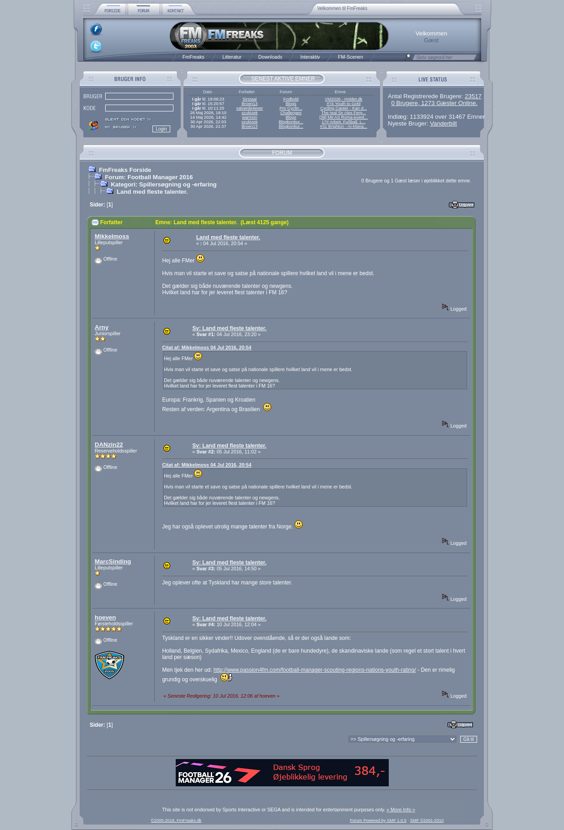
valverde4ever (249, 108)
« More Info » (400, 809)
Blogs (290, 103)
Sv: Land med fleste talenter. (230, 328)
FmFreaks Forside (125, 169)
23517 (473, 96)
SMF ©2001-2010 (427, 820)
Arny (101, 327)
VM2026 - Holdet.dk (343, 99)
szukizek (249, 113)
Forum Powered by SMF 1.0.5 (378, 820)
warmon (249, 117)
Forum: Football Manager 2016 (149, 177)
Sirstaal (250, 99)
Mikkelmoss (112, 236)
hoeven (105, 617)
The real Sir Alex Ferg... (343, 113)
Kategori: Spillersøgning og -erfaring (164, 184)
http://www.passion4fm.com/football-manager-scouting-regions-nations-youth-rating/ (314, 670)
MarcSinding (113, 561)
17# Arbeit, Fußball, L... (344, 122)
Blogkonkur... (291, 122)
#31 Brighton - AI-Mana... (343, 126)
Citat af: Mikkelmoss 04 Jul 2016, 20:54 (206, 347)
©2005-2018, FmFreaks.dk (176, 820)
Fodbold (291, 99)
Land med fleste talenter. (152, 191)
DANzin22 (109, 444)
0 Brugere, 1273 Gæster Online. (434, 103)
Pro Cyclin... (290, 108)
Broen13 (250, 103)
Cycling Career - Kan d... (343, 108)
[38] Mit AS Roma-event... (344, 117)
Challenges (291, 113)
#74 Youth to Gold (344, 103)
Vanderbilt (443, 123)
